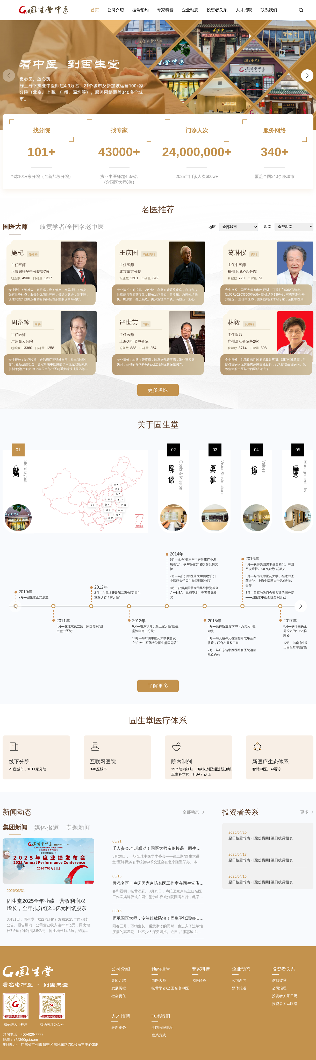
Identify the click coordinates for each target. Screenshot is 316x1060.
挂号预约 (140, 10)
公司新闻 (239, 980)
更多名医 (158, 390)
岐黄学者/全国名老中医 (72, 226)
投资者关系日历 (284, 996)
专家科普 (165, 10)
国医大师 (15, 226)
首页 (95, 10)
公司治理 (279, 988)
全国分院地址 (162, 1027)
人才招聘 (244, 10)
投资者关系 (217, 10)
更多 (304, 812)
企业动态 (190, 10)
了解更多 (158, 686)
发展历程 (118, 988)
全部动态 (191, 812)
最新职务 (118, 1027)
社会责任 (118, 996)
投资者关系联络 (284, 1004)
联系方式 (159, 1035)
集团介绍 (118, 980)
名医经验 (199, 980)
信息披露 (279, 980)
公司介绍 (115, 10)
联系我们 (269, 10)
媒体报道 (239, 988)
